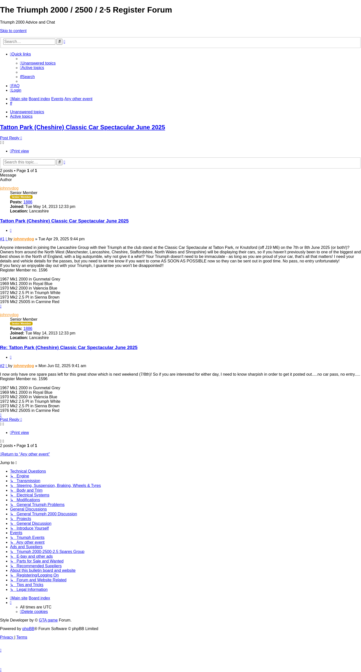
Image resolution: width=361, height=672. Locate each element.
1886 (27, 202)
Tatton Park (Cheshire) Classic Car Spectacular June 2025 (82, 127)
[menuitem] (38, 63)
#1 (2, 239)
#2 (2, 366)
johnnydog (9, 188)
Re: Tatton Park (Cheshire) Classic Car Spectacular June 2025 (69, 347)
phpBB (28, 629)
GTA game (48, 620)
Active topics (21, 116)
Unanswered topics (27, 112)
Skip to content (13, 31)
